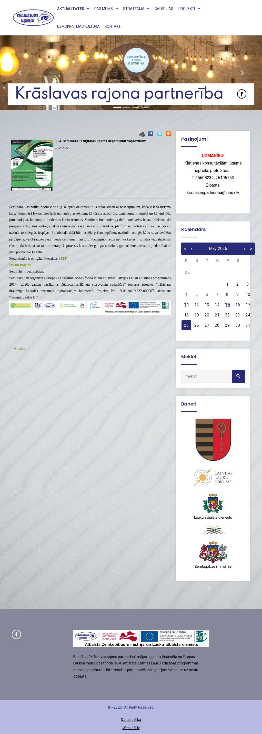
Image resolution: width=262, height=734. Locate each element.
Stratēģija (136, 9)
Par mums (106, 9)
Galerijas (164, 9)
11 (186, 305)
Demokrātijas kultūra (78, 26)
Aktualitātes (73, 9)
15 (227, 305)
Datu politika (131, 720)
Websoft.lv (131, 728)
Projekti (189, 9)
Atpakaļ (19, 348)
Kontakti (113, 26)
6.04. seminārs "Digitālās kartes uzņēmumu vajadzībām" (101, 141)
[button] (19, 72)
